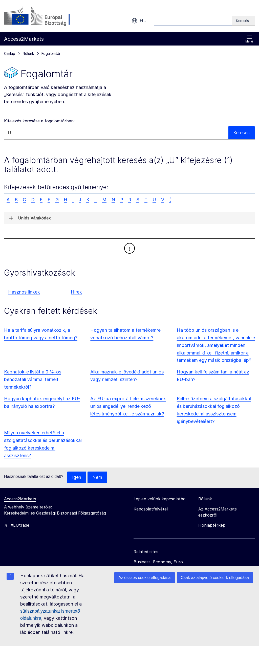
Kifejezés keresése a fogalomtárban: (39, 120)
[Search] (243, 21)
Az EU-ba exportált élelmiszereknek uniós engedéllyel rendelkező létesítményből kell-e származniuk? (128, 406)
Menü (249, 38)
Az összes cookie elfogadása (144, 577)
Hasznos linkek (24, 292)
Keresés (241, 132)
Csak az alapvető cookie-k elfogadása (215, 577)
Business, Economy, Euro (158, 562)
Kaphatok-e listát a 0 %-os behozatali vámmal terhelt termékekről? (32, 379)
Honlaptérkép (211, 525)
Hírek (76, 292)
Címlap (9, 53)
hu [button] (139, 21)
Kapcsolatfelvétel (151, 509)
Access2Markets (20, 499)
